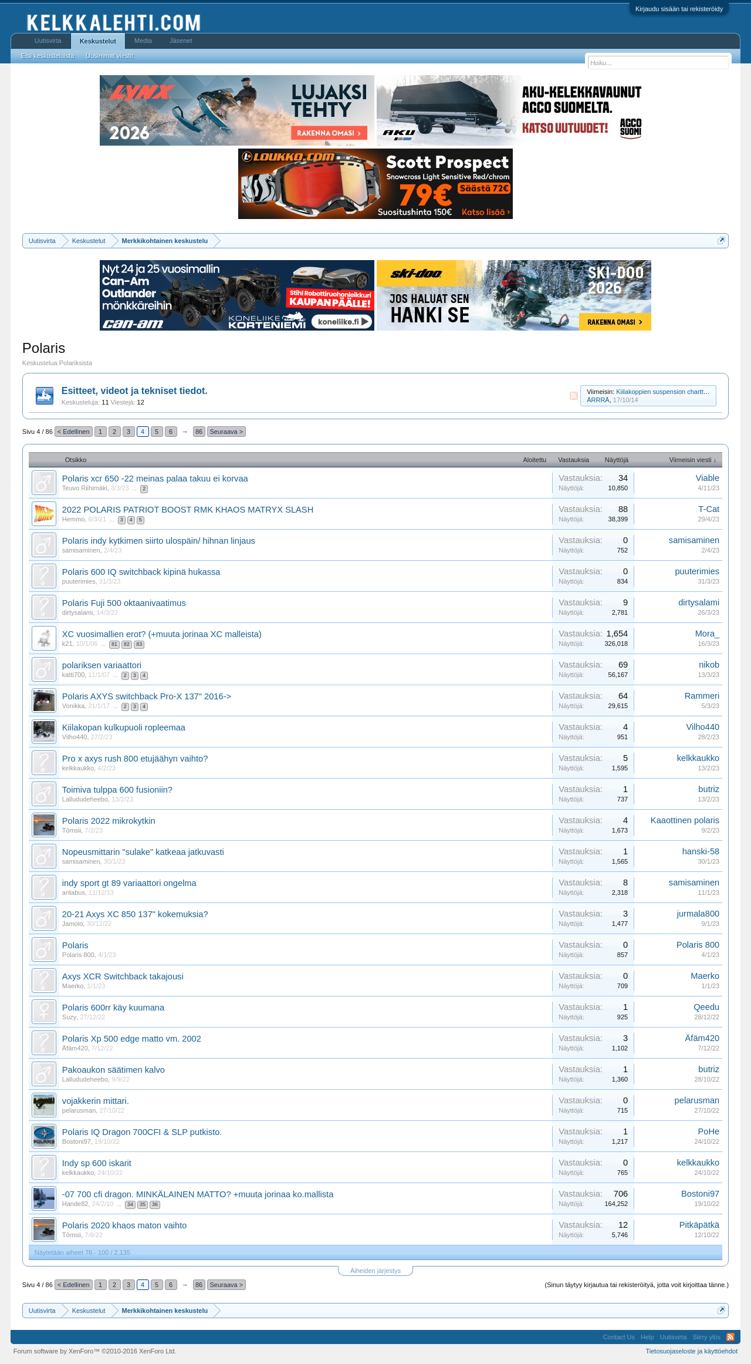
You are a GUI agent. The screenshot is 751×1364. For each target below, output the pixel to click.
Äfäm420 (75, 1048)
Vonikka (73, 705)
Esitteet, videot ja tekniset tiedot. (135, 391)
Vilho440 (74, 736)
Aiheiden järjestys (375, 1270)
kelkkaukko (78, 768)
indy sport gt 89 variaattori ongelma (129, 883)
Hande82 (75, 1203)
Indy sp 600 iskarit (96, 1163)
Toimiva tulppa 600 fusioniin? (117, 789)
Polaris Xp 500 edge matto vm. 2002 (131, 1038)
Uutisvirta (48, 40)
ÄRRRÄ (598, 399)
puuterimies (79, 581)
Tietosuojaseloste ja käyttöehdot (691, 1351)
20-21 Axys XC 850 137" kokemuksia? (135, 914)
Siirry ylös (707, 1337)
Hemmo (73, 519)
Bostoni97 (76, 1141)
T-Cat (708, 509)
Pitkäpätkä (699, 1225)
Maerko (73, 985)
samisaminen (81, 550)
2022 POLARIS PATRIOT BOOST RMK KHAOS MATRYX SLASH (187, 509)
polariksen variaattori (101, 665)
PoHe (709, 1131)
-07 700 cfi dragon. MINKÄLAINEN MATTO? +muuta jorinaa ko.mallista (198, 1194)
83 (139, 644)
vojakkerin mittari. (95, 1101)
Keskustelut (98, 41)
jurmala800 (698, 913)
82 (127, 644)
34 (130, 1204)
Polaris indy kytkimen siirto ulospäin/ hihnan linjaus (158, 540)
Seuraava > (226, 431)
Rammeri (702, 695)
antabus (73, 892)
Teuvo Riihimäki (84, 487)
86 (198, 431)
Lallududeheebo (85, 799)
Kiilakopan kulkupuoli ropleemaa (123, 727)
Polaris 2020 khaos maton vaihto (124, 1225)
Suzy (69, 1017)
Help (647, 1337)
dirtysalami (77, 612)
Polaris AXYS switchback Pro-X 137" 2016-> (146, 696)
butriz (708, 789)
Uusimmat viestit (109, 55)
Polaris (75, 945)
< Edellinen (73, 431)
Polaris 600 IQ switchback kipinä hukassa (141, 572)
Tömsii (71, 830)
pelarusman (79, 1110)
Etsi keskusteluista (47, 55)
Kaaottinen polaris (685, 820)
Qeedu (706, 1007)
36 (155, 1204)
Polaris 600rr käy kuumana (113, 1007)
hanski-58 (701, 851)
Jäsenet (181, 40)
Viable (707, 478)
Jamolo (72, 923)
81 (114, 644)
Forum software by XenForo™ (95, 1351)
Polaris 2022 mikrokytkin (108, 821)
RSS (574, 396)
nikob (709, 664)
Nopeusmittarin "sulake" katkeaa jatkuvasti (143, 852)
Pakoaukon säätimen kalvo (113, 1070)
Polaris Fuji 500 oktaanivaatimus (124, 603)
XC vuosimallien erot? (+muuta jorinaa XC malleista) (162, 634)
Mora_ (707, 633)
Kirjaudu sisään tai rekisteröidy (679, 8)
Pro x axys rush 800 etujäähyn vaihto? (135, 758)
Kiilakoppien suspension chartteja (664, 391)
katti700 (73, 674)
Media (143, 40)
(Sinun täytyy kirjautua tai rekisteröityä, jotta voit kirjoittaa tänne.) (637, 1284)
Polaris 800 (78, 954)
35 (143, 1204)
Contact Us (619, 1337)
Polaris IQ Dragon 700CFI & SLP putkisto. (142, 1132)
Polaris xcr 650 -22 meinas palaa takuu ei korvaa (155, 478)
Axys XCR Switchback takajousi (123, 976)
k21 (67, 643)
